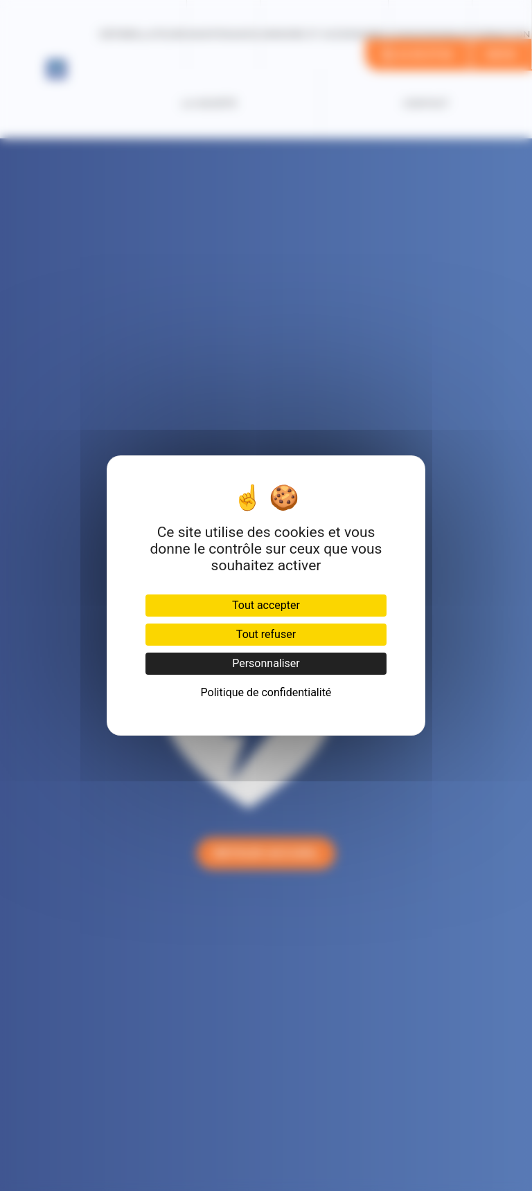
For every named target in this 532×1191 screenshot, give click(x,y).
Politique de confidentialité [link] (266, 692)
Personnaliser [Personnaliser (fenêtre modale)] (266, 663)
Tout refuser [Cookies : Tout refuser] (266, 634)
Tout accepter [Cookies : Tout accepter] (266, 605)
